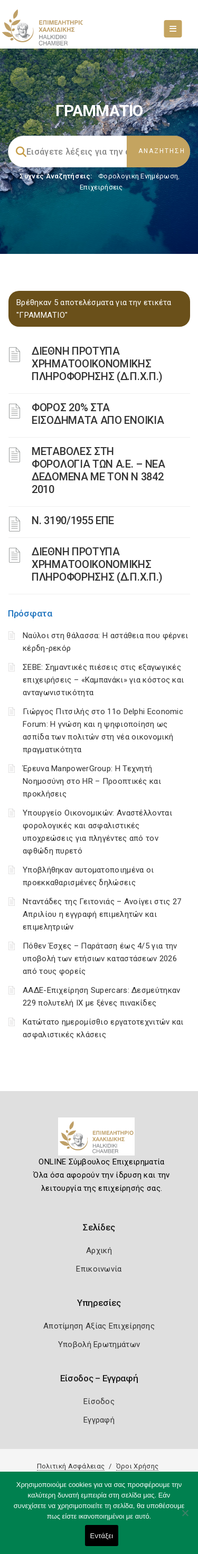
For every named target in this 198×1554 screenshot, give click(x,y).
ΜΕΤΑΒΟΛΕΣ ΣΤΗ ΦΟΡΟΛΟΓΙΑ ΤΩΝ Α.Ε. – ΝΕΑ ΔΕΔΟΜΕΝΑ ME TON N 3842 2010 (98, 470)
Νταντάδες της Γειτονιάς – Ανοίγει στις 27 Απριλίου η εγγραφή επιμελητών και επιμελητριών (102, 914)
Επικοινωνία (98, 1269)
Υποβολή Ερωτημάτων (99, 1344)
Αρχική (99, 1250)
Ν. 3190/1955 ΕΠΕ (73, 520)
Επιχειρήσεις (101, 187)
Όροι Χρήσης (137, 1466)
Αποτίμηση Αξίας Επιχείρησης (99, 1326)
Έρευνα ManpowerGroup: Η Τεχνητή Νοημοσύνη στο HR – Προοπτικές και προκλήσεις (92, 781)
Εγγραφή (99, 1420)
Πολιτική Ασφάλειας (71, 1466)
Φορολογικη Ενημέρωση (138, 176)
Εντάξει (102, 1536)
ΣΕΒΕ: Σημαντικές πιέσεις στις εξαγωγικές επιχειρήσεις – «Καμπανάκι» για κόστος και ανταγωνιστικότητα (103, 679)
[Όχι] (185, 1518)
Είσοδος (99, 1401)
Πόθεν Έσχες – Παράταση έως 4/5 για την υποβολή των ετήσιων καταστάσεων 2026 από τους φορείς (100, 958)
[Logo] (99, 1140)
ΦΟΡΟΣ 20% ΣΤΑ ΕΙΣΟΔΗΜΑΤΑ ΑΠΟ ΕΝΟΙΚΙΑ (98, 414)
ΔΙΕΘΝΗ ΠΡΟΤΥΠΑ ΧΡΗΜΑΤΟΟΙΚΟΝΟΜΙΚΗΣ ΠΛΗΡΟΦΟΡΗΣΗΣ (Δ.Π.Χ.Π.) (97, 364)
